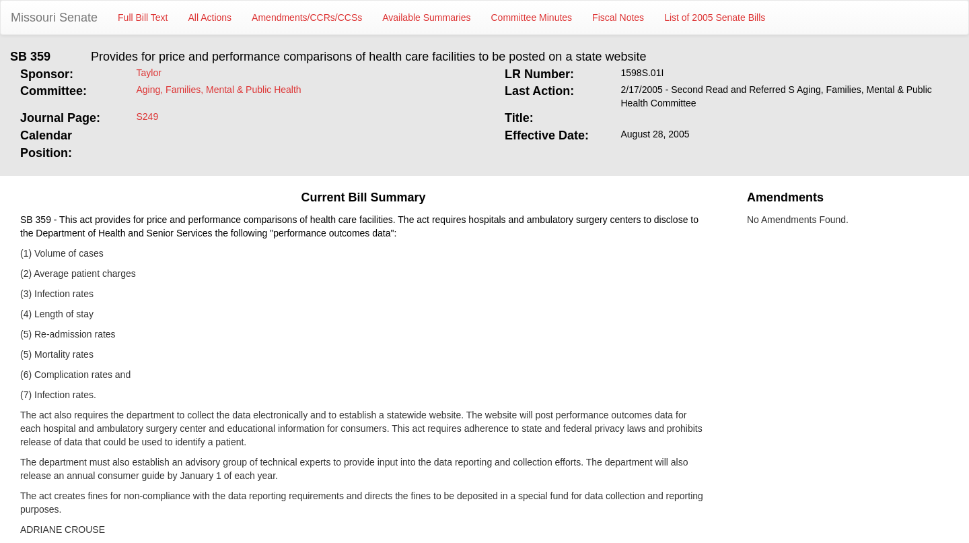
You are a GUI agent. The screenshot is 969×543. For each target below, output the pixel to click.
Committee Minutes (532, 17)
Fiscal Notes (618, 17)
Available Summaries (426, 17)
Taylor (149, 72)
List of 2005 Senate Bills (714, 17)
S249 (148, 116)
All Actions (210, 17)
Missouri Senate (54, 17)
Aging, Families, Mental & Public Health (219, 89)
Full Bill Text (143, 17)
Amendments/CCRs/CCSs (307, 17)
